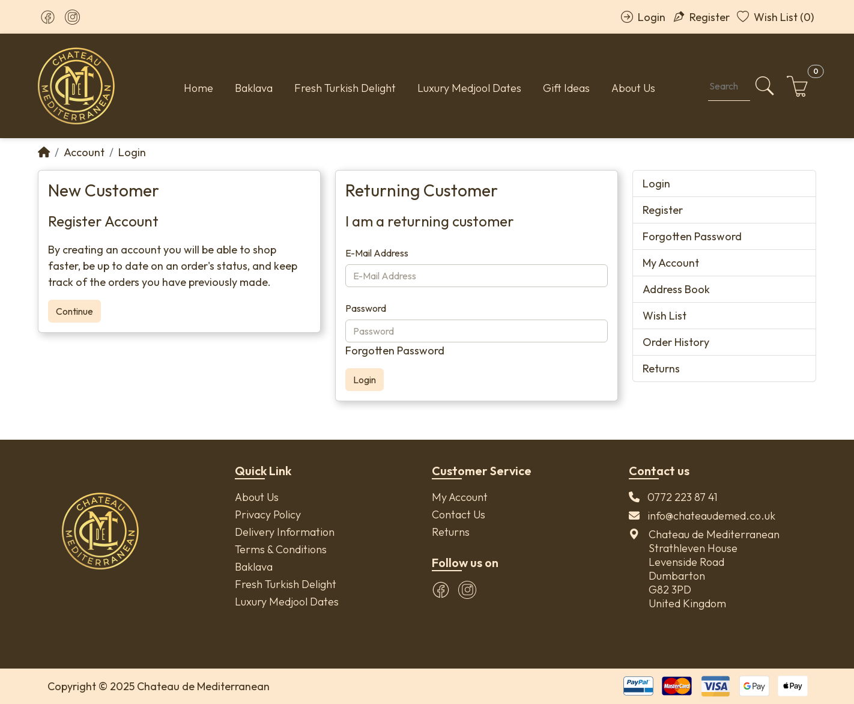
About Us (633, 88)
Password (365, 308)
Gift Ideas (566, 88)
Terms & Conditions (281, 549)
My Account (671, 263)
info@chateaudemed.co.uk (711, 516)
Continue (74, 311)
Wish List (664, 316)
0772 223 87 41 (682, 497)
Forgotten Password (394, 350)
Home (198, 88)
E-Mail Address (376, 253)
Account (84, 152)
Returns (661, 368)
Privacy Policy (268, 514)
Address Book (676, 289)
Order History (676, 342)
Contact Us (458, 514)
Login (643, 17)
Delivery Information (285, 532)
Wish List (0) (775, 17)
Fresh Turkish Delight (345, 88)
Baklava (254, 88)
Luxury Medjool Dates (469, 88)
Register (701, 17)
